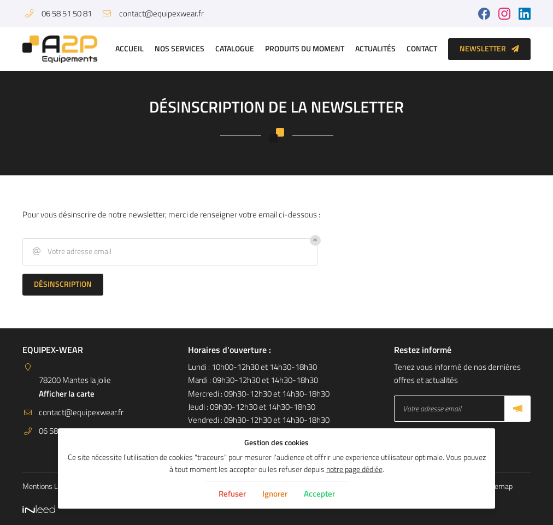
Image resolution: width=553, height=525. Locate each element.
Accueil (129, 48)
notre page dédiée (354, 469)
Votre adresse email (71, 251)
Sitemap (499, 486)
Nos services (179, 48)
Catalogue (234, 48)
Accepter (319, 493)
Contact (422, 48)
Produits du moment (304, 48)
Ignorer (274, 493)
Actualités (375, 48)
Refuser (232, 493)
